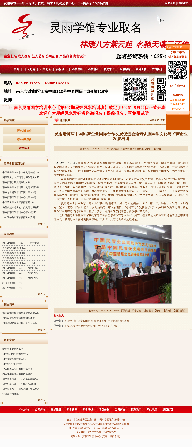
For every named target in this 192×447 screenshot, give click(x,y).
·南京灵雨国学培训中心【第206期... (20, 197)
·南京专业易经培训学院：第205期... (20, 192)
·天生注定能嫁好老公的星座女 (17, 373)
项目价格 (141, 69)
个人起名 (29, 69)
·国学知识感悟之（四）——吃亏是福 (20, 243)
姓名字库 (125, 69)
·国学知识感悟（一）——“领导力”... (20, 277)
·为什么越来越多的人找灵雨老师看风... (21, 207)
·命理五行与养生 (10, 393)
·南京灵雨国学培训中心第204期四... (20, 212)
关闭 (157, 148)
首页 (16, 69)
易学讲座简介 (24, 130)
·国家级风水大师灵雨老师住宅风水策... (21, 177)
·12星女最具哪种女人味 (14, 358)
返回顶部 (179, 310)
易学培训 (93, 69)
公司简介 (157, 69)
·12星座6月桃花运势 (12, 363)
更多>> (41, 224)
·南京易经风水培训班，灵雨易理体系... (21, 187)
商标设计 (61, 69)
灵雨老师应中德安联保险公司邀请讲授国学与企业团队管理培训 (96, 320)
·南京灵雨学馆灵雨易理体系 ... (17, 182)
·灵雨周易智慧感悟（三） (15, 257)
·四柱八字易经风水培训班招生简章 (19, 323)
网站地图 (151, 409)
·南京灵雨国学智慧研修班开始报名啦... (21, 313)
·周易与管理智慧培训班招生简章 (18, 318)
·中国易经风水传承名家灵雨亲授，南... (21, 172)
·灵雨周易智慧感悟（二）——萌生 (19, 262)
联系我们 (136, 409)
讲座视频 (24, 148)
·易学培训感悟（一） (12, 287)
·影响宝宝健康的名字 (12, 348)
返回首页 (167, 409)
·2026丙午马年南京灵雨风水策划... (19, 217)
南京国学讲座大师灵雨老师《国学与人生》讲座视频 (90, 325)
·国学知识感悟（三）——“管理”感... (20, 267)
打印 (148, 148)
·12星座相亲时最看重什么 (15, 353)
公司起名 (45, 69)
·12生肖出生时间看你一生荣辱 (17, 368)
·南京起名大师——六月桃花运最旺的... (21, 378)
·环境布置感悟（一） (12, 282)
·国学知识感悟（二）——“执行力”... (20, 272)
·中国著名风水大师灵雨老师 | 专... (19, 202)
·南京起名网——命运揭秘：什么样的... (21, 388)
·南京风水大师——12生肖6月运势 (19, 383)
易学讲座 (77, 69)
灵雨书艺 (109, 69)
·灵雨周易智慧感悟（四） (15, 253)
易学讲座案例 (24, 139)
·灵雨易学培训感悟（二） (15, 248)
